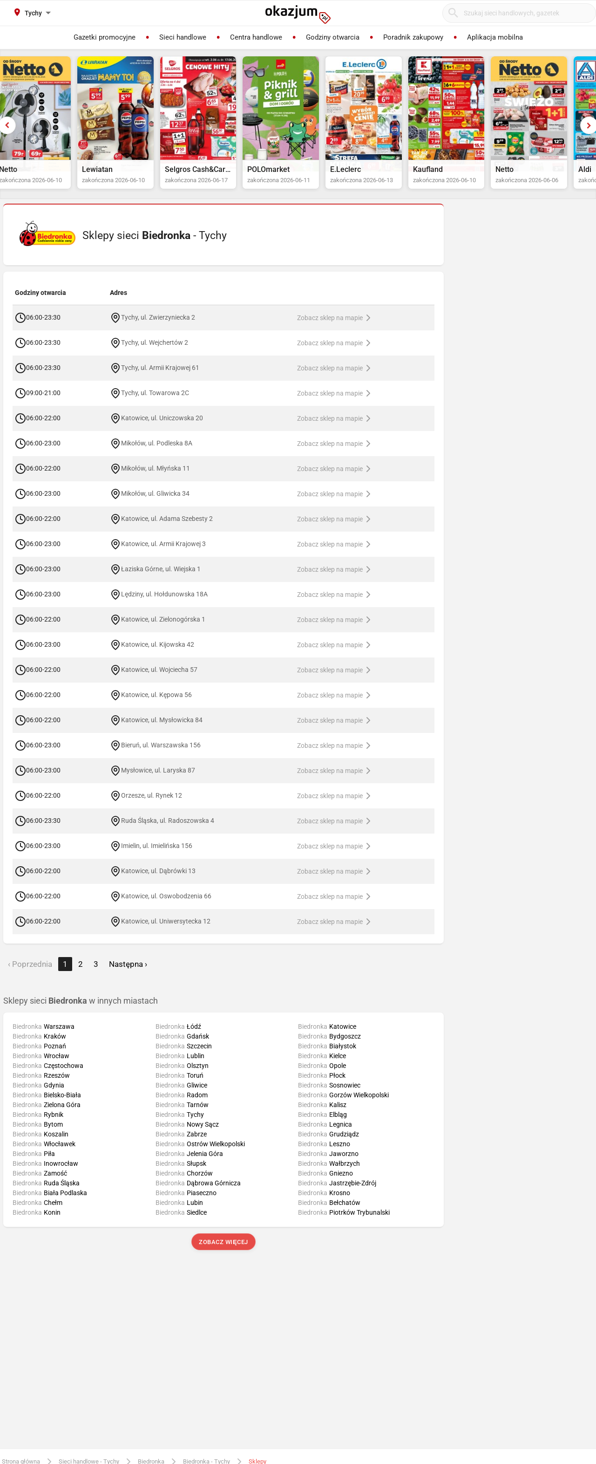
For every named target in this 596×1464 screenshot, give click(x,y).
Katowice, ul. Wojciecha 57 (159, 678)
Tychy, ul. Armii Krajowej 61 (160, 376)
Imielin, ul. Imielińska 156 (156, 854)
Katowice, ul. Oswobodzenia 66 (166, 905)
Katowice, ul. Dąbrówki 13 (158, 879)
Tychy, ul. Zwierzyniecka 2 (158, 326)
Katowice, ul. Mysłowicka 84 (162, 728)
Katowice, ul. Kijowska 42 (157, 653)
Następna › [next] (128, 973)
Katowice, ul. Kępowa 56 (156, 703)
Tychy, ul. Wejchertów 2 (154, 351)
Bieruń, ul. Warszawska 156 (161, 754)
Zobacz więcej (223, 1250)
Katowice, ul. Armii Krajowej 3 (163, 552)
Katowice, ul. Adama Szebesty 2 (167, 527)
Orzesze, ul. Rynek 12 (151, 804)
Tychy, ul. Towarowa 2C (155, 401)
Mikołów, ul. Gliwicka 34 (155, 502)
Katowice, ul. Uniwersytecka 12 (165, 930)
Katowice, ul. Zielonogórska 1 (163, 628)
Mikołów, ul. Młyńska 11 (155, 477)
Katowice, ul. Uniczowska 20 (162, 427)
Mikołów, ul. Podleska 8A (156, 452)
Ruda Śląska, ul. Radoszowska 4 (167, 829)
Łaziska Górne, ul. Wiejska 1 (161, 577)
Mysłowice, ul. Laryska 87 (158, 779)
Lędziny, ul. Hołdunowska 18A (164, 603)
